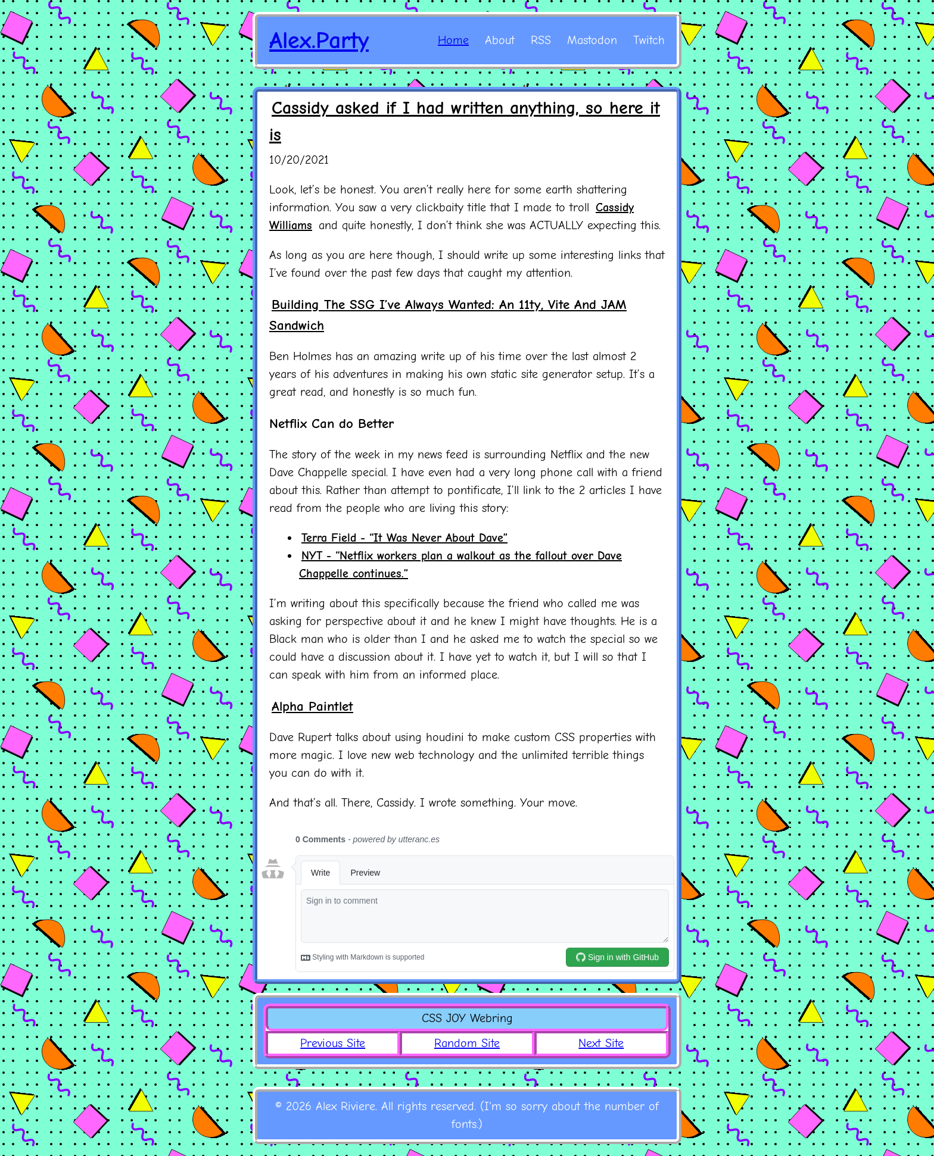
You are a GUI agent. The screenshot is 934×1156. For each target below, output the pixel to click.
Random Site (467, 1043)
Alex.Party (319, 40)
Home (453, 40)
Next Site (601, 1043)
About (500, 40)
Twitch (649, 40)
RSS (541, 40)
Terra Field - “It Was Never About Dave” (404, 538)
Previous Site (332, 1043)
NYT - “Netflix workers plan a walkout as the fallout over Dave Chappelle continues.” (460, 564)
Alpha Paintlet (312, 706)
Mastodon (592, 40)
